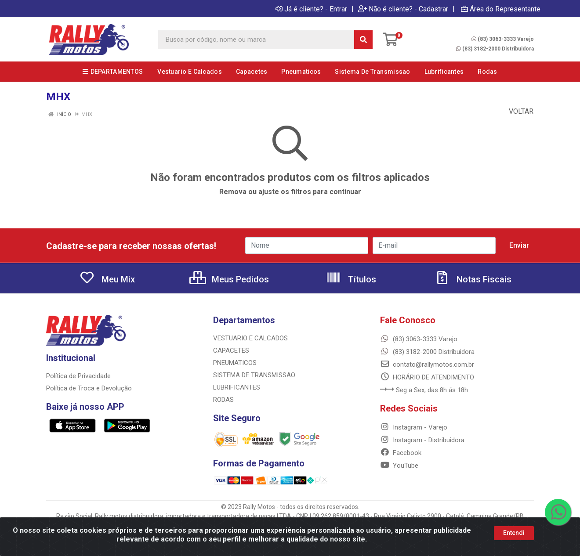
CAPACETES (231, 350)
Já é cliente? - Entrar (311, 8)
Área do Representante (500, 8)
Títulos (351, 279)
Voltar (516, 111)
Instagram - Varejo (413, 427)
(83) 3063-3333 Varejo (502, 39)
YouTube (399, 465)
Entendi (514, 532)
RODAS (223, 400)
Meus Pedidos (229, 279)
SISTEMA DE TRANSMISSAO (254, 375)
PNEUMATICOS (235, 363)
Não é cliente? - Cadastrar (403, 8)
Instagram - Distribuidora (422, 440)
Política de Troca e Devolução (89, 388)
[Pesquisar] (363, 39)
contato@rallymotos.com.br (427, 364)
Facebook (400, 453)
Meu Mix (107, 279)
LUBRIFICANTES (236, 387)
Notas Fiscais (472, 279)
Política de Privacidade (78, 376)
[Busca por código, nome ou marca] (256, 39)
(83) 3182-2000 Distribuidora (495, 49)
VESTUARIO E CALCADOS (250, 338)
